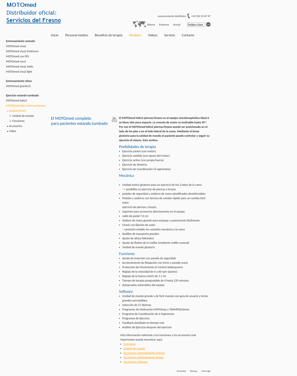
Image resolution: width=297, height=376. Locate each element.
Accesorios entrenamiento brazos (144, 357)
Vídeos (153, 35)
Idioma (151, 24)
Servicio (169, 35)
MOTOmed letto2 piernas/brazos (25, 105)
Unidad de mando (23, 116)
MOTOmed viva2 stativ (19, 66)
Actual (176, 24)
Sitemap (193, 371)
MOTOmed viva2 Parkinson (22, 51)
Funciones (18, 121)
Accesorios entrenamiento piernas (144, 353)
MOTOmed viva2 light (19, 71)
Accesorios (15, 126)
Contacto (188, 35)
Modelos (135, 35)
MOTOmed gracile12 (18, 86)
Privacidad (181, 371)
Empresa (164, 24)
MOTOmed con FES (17, 56)
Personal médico (76, 35)
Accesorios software (136, 362)
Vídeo (12, 131)
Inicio (54, 35)
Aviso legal (205, 371)
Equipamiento (17, 111)
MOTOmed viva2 (16, 46)
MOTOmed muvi (16, 61)
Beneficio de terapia (108, 35)
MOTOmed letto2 (16, 100)
